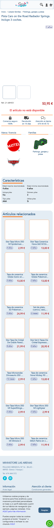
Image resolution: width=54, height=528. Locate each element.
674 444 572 (11, 473)
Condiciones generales (41, 489)
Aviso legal (7, 489)
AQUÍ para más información (14, 511)
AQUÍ (12, 524)
